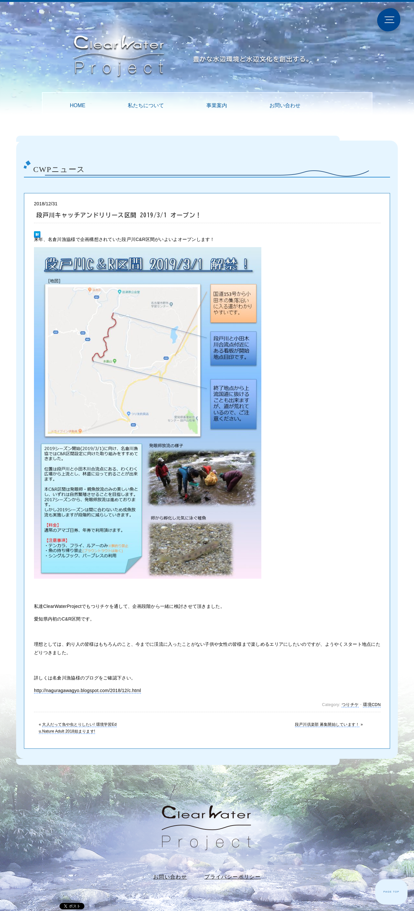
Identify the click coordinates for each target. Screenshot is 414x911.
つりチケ (350, 704)
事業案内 (216, 105)
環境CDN (372, 704)
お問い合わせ (284, 105)
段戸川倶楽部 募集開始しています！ (327, 724)
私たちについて (146, 105)
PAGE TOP (391, 891)
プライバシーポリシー (232, 877)
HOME (77, 105)
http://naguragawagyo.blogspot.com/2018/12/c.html (87, 690)
